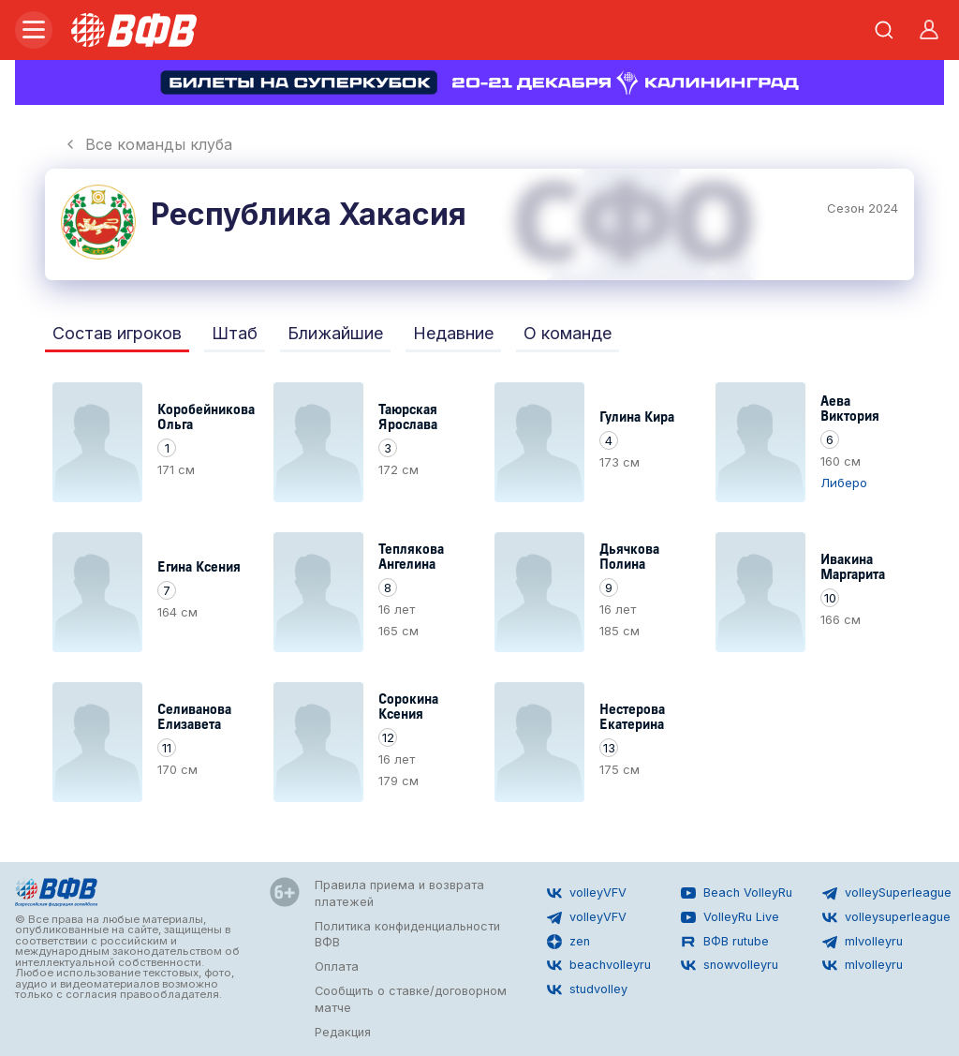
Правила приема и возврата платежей (399, 893)
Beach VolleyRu (736, 892)
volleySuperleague (887, 892)
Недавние (453, 333)
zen (568, 941)
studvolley (587, 989)
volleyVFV (587, 892)
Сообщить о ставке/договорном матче (411, 999)
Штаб (235, 333)
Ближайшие (335, 333)
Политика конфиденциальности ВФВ (407, 934)
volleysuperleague (886, 917)
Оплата (337, 966)
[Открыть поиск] (884, 30)
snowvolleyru (729, 965)
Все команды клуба (147, 144)
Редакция (343, 1032)
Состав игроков (117, 333)
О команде (568, 333)
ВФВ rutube (725, 941)
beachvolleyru (599, 965)
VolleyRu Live (730, 917)
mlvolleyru (862, 941)
